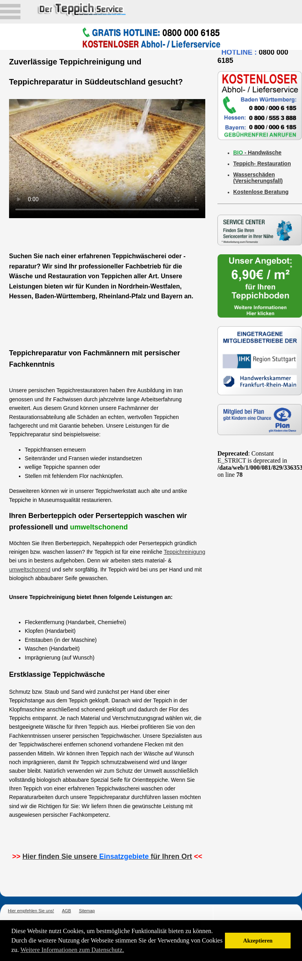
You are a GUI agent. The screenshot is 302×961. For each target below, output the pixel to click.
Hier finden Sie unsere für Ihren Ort (107, 856)
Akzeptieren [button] (258, 940)
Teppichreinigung (184, 552)
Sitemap (87, 910)
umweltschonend (29, 569)
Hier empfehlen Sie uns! (31, 910)
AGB (66, 910)
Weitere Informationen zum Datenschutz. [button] (72, 949)
